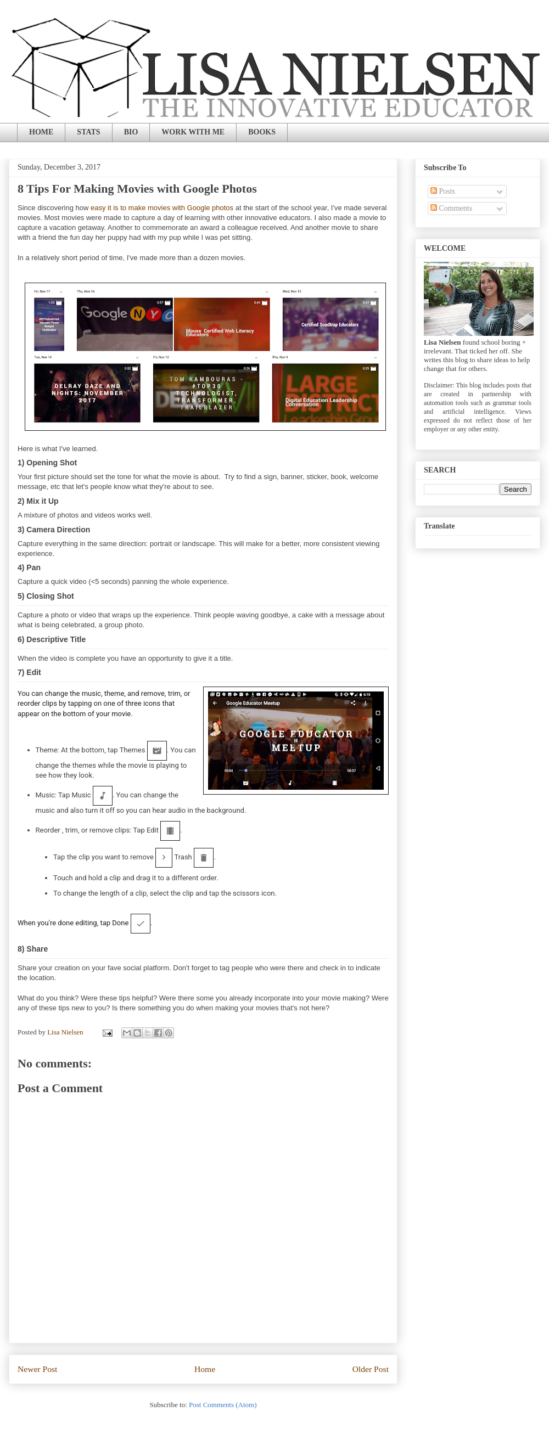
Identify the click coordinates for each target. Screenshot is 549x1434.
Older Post (370, 1369)
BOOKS (262, 132)
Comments (451, 208)
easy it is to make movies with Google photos (162, 208)
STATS (88, 132)
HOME (41, 132)
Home (204, 1369)
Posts (442, 191)
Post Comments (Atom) (223, 1405)
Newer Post (37, 1369)
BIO (131, 132)
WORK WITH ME (193, 132)
